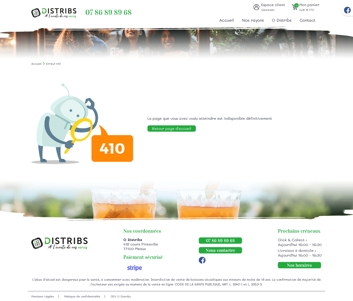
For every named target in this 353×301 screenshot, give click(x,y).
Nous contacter (220, 250)
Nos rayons (253, 20)
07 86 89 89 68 (108, 12)
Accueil (226, 20)
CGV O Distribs (121, 296)
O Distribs (282, 20)
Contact (307, 20)
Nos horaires (299, 265)
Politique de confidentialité (82, 296)
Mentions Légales (42, 296)
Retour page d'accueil (171, 128)
